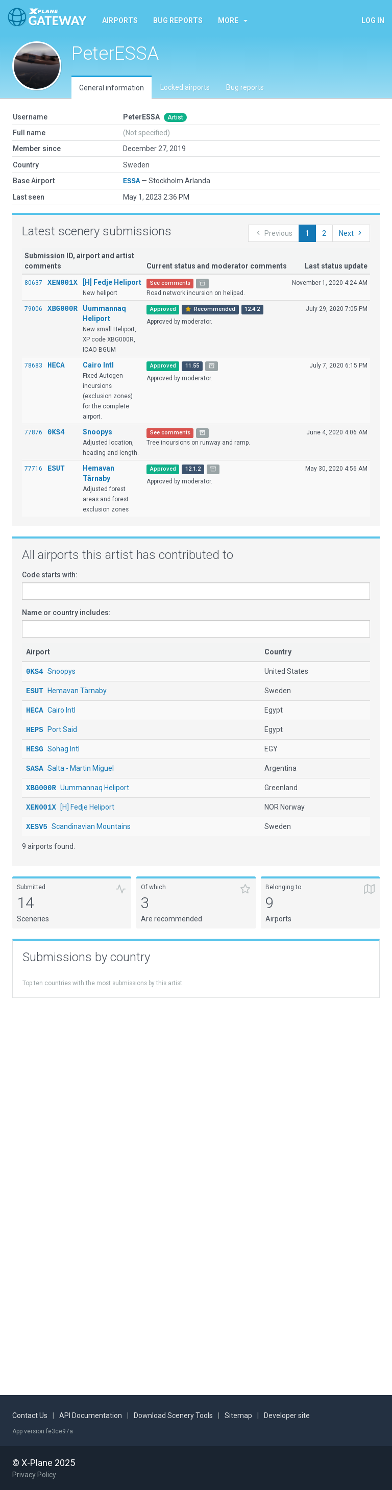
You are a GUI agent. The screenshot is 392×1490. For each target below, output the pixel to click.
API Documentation (90, 1415)
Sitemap (238, 1415)
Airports (120, 20)
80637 (33, 282)
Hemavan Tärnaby (66, 690)
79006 (33, 308)
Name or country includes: (66, 612)
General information (111, 88)
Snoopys (97, 431)
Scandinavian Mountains (78, 822)
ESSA (131, 180)
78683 (33, 365)
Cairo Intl (98, 364)
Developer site (287, 1415)
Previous (273, 233)
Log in (372, 20)
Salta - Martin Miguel (70, 765)
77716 (33, 468)
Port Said (51, 727)
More (233, 20)
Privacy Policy (34, 1475)
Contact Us (29, 1415)
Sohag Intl (53, 746)
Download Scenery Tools (173, 1415)
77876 (33, 431)
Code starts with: (50, 574)
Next (351, 233)
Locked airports (185, 87)
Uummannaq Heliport (77, 784)
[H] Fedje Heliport (112, 282)
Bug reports (178, 20)
